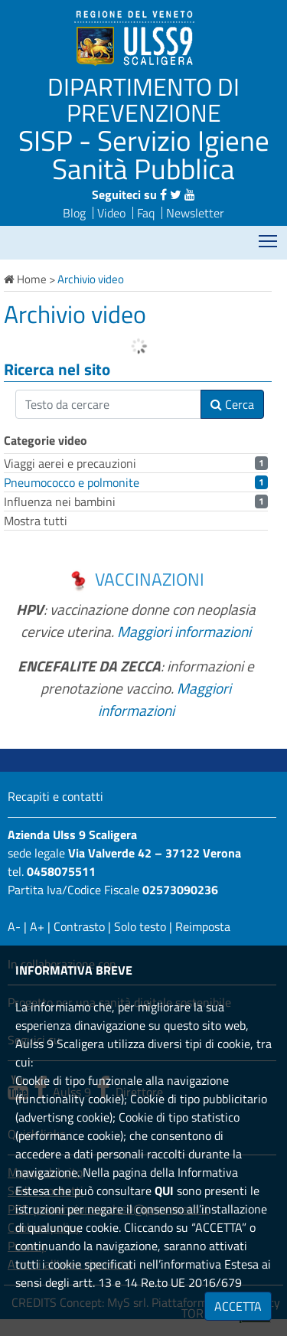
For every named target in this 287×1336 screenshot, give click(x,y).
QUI (164, 1190)
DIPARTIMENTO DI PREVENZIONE (143, 99)
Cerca (232, 404)
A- (14, 926)
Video (111, 213)
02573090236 (180, 889)
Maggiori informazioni (184, 631)
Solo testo (140, 926)
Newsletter (195, 213)
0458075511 (61, 871)
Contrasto (79, 926)
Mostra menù (269, 236)
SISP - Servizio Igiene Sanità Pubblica (143, 154)
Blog (74, 213)
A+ (37, 926)
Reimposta (202, 926)
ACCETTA (238, 1306)
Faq (146, 213)
